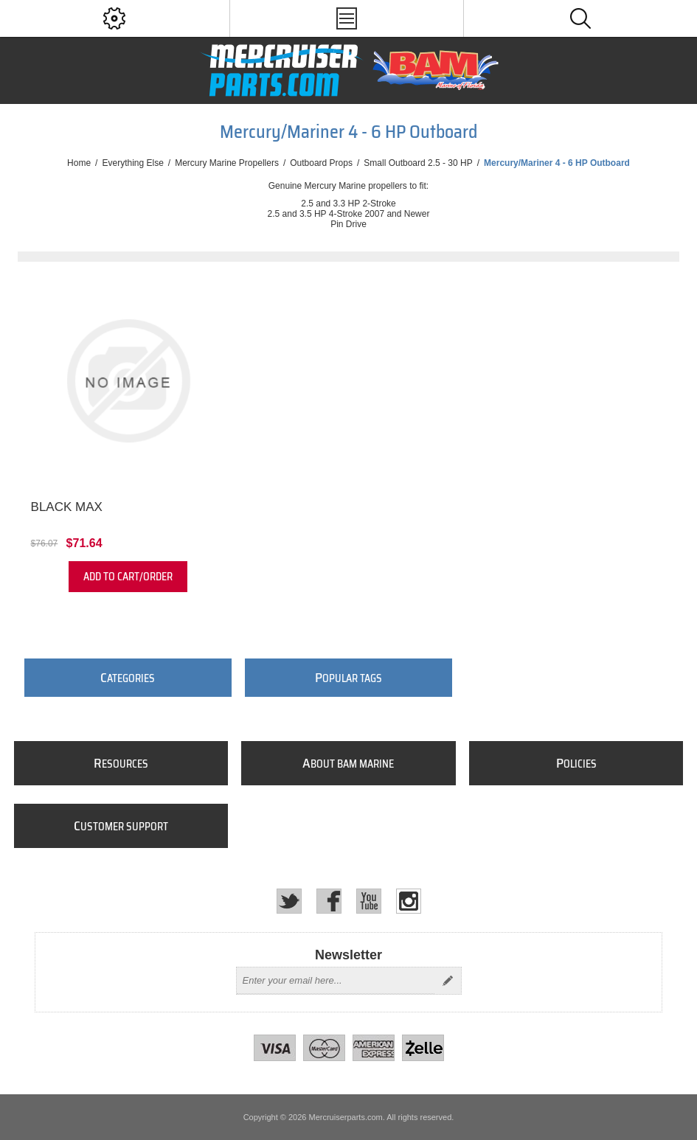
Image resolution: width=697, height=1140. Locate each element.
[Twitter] (289, 901)
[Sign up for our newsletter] (335, 980)
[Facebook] (329, 901)
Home (79, 163)
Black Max (67, 507)
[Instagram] (408, 901)
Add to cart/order (128, 577)
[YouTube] (369, 901)
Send (447, 980)
